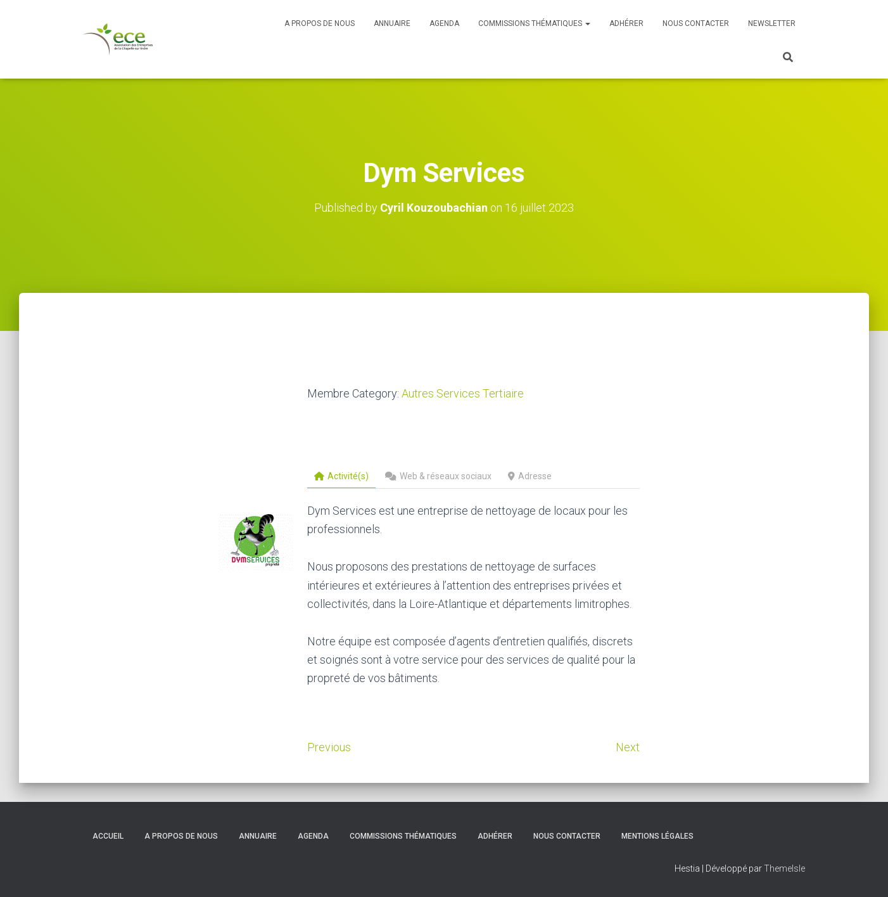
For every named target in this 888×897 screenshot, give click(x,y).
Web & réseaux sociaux (438, 476)
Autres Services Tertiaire (463, 393)
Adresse (530, 476)
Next (628, 747)
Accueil (108, 836)
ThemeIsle (784, 868)
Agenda (444, 23)
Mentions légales (657, 836)
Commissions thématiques (534, 23)
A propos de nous (319, 23)
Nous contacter (696, 23)
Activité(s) (341, 476)
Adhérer (626, 23)
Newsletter (772, 23)
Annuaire (392, 23)
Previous (329, 747)
